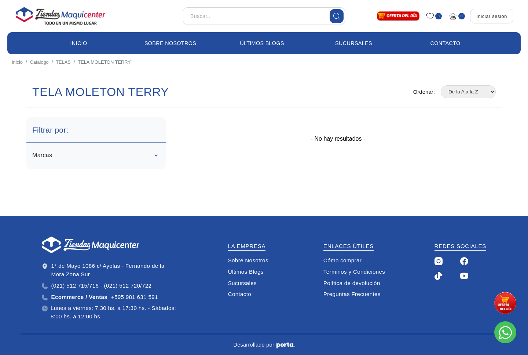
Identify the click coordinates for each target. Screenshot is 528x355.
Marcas (95, 155)
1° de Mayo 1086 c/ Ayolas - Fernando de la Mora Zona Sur (103, 270)
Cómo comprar (342, 260)
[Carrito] (454, 16)
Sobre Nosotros (170, 43)
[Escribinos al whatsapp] (505, 332)
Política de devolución (351, 283)
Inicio (78, 43)
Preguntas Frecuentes (352, 294)
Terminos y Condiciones (354, 272)
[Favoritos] (431, 16)
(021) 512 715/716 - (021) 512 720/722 (96, 285)
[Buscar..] (264, 16)
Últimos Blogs (262, 43)
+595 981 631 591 (100, 297)
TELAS (63, 62)
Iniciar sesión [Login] (491, 16)
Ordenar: (424, 92)
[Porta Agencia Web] (285, 345)
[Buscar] (337, 16)
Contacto (445, 43)
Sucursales (353, 43)
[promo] (505, 303)
